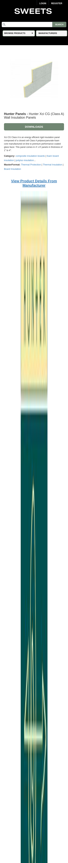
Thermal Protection (31, 164)
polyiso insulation (25, 160)
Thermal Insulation (52, 164)
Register (56, 3)
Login (42, 3)
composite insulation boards (30, 156)
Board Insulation (12, 169)
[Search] (34, 24)
